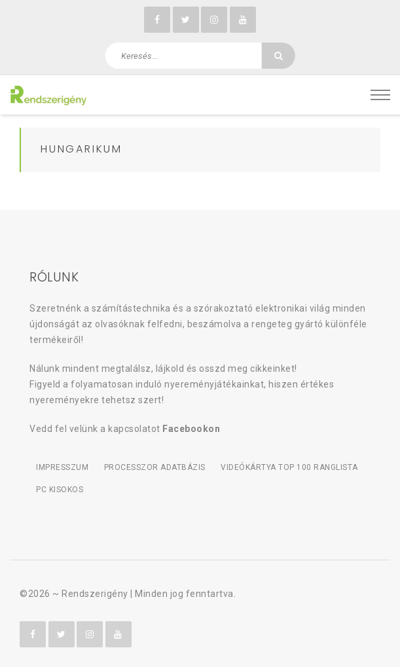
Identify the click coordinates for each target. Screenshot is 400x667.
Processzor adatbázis (155, 467)
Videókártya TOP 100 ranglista (289, 467)
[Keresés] (278, 56)
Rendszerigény (95, 593)
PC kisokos (59, 489)
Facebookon (191, 429)
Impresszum (62, 467)
